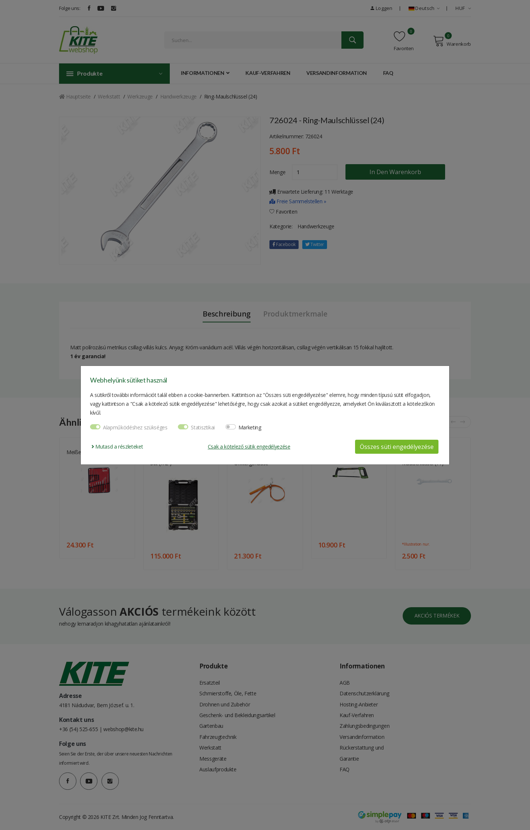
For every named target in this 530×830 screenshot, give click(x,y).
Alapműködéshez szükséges (135, 427)
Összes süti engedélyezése (397, 447)
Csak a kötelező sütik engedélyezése (249, 446)
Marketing (249, 427)
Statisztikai (203, 427)
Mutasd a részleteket (117, 446)
